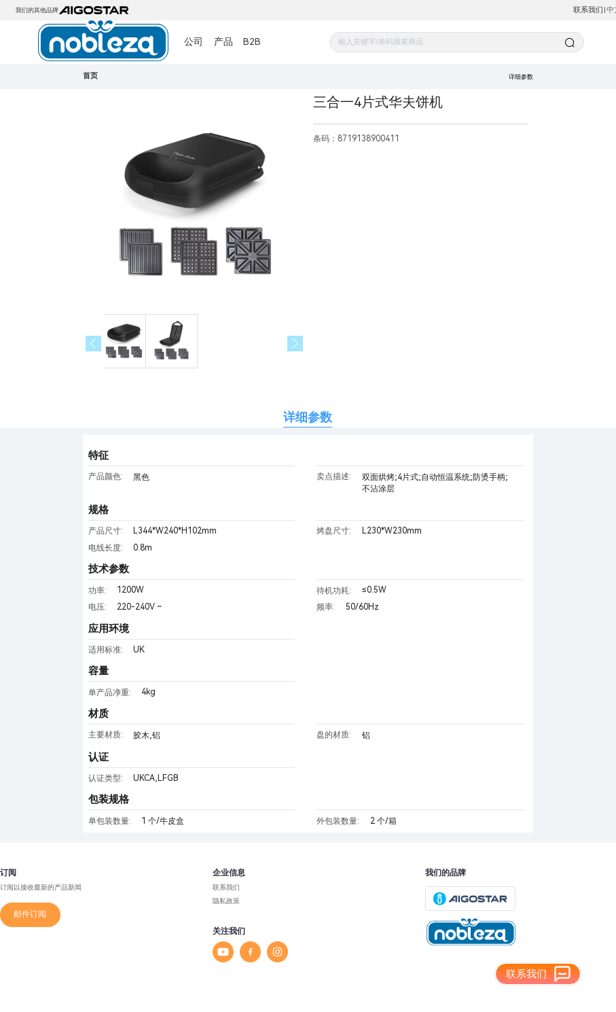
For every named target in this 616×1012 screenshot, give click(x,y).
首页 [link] (90, 75)
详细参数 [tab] (307, 417)
